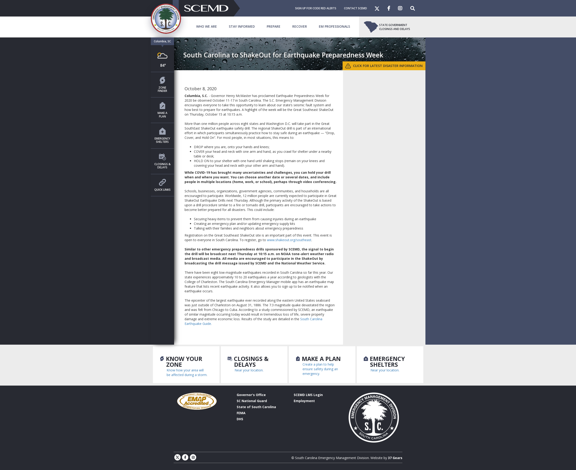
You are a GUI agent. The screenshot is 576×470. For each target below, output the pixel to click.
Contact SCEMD (355, 8)
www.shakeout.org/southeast (289, 240)
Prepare (273, 26)
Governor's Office (251, 395)
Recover (299, 26)
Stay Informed (242, 26)
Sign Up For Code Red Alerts (315, 8)
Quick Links (162, 185)
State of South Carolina (256, 407)
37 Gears (395, 458)
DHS (240, 419)
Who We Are (206, 26)
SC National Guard (252, 401)
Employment (304, 401)
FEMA (241, 413)
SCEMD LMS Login (308, 395)
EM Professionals (334, 26)
